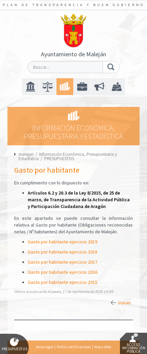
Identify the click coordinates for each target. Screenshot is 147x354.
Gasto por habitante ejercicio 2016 (62, 272)
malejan (26, 154)
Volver (124, 303)
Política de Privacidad (74, 347)
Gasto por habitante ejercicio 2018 (62, 252)
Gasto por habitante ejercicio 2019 (62, 242)
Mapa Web (102, 347)
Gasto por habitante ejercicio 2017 (62, 262)
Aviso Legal (44, 347)
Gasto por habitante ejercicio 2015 (62, 282)
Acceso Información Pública (133, 343)
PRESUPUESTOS (59, 158)
